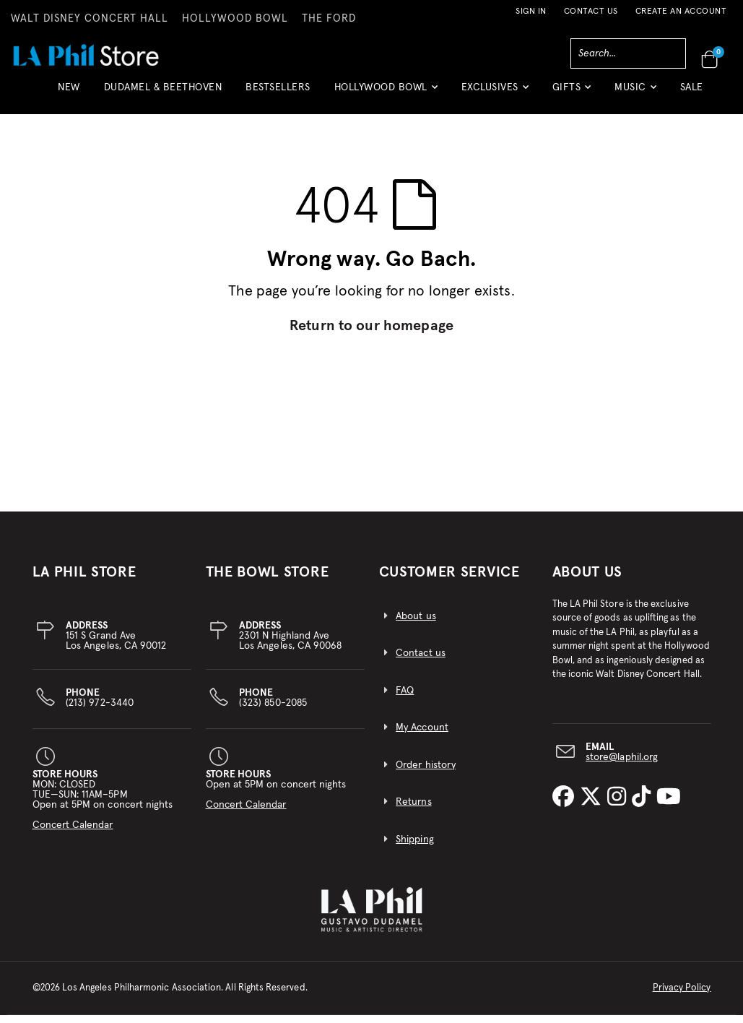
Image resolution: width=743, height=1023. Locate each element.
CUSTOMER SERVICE (449, 580)
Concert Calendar (72, 833)
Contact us (421, 662)
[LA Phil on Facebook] (566, 806)
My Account (422, 736)
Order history (426, 773)
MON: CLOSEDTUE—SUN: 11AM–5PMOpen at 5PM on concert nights (102, 807)
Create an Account (681, 11)
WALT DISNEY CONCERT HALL (89, 19)
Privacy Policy (682, 996)
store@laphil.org (622, 765)
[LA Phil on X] (593, 806)
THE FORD (329, 19)
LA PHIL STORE (84, 580)
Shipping (415, 848)
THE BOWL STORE (267, 580)
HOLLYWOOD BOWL (235, 19)
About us (416, 624)
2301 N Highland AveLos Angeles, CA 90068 (290, 644)
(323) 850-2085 (273, 706)
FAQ (405, 699)
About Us (587, 580)
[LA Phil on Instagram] (619, 806)
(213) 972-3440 (100, 706)
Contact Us (591, 11)
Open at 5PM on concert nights (276, 797)
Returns (413, 811)
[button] (386, 93)
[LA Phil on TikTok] (644, 806)
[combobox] (628, 53)
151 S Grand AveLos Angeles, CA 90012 (116, 644)
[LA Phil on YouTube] (668, 806)
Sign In (531, 11)
